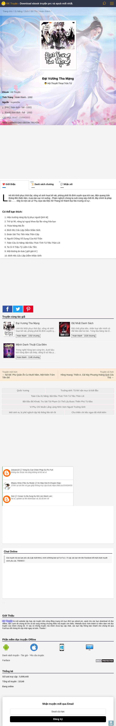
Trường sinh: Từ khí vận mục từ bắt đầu (79, 390)
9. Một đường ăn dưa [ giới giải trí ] (21, 251)
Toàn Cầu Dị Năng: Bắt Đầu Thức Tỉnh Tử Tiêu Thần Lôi (57, 396)
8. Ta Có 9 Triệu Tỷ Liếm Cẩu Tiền (21, 247)
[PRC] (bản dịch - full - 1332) (18, 107)
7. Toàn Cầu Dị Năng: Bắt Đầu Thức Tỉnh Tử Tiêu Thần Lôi (32, 243)
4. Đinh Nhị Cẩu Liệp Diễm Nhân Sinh (22, 230)
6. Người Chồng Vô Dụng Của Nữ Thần (23, 238)
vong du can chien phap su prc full (38, 470)
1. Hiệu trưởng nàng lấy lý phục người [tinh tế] (26, 217)
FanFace (62, 558)
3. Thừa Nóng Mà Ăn (14, 226)
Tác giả (24, 655)
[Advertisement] (58, 152)
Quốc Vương (23, 390)
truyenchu (15, 102)
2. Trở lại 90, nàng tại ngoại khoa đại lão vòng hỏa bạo (30, 221)
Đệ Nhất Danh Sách (82, 323)
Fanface (6, 660)
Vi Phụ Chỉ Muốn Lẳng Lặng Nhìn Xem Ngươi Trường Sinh (57, 407)
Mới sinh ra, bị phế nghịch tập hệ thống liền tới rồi (32, 412)
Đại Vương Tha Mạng (28, 323)
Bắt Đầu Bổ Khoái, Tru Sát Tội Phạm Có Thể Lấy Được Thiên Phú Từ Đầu (58, 401)
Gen (12, 496)
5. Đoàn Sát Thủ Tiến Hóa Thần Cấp (22, 234)
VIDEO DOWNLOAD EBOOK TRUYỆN (20, 122)
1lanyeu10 (15, 470)
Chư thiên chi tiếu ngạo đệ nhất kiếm (89, 412)
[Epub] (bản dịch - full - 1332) (18, 112)
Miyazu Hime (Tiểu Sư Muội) (22, 483)
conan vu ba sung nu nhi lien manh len (35, 496)
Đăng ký (58, 719)
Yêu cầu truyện (37, 655)
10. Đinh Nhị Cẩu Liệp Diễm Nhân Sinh (23, 255)
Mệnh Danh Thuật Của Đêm (31, 344)
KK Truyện (12, 3)
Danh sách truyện (10, 655)
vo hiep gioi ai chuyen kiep (48, 483)
